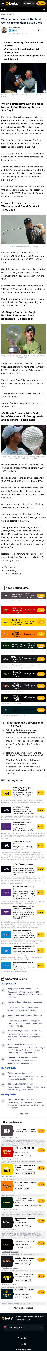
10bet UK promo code (9, 1138)
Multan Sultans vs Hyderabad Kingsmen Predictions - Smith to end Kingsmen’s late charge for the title (25, 1023)
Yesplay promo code (9, 1193)
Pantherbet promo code (10, 1252)
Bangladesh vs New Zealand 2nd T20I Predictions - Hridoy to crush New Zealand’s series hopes (25, 994)
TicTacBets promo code (10, 1159)
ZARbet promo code (9, 1284)
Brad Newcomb (15, 27)
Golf (3, 9)
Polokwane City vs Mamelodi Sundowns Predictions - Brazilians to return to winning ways (25, 1036)
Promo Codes (23, 1338)
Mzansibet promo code (10, 1209)
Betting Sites (29, 3)
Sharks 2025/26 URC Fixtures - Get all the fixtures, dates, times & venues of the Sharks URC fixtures (26, 1105)
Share (42, 30)
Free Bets (23, 1344)
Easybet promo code (9, 1176)
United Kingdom (14, 1327)
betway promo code (9, 1229)
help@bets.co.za (23, 1319)
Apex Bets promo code (10, 1268)
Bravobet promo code (9, 1301)
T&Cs (19, 1144)
